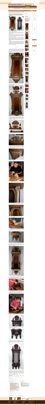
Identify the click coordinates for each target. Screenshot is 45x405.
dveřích (13, 84)
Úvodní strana (11, 9)
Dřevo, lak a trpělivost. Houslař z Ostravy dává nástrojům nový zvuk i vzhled (14, 385)
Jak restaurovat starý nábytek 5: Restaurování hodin (26, 9)
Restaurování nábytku (20, 9)
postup (11, 34)
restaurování (16, 314)
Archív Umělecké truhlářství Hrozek (13, 31)
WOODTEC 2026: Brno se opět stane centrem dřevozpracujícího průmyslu (14, 384)
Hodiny (27, 16)
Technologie (17, 9)
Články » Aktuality (26, 21)
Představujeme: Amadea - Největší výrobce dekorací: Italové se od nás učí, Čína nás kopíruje (14, 386)
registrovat (23, 395)
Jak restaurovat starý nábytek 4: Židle (24, 385)
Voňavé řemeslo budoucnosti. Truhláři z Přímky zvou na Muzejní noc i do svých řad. (14, 383)
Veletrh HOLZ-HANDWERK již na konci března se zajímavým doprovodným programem (14, 387)
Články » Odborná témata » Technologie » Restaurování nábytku (28, 18)
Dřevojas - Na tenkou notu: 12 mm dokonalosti (14, 390)
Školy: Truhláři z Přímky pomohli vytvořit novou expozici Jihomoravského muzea (14, 388)
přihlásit (19, 395)
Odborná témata (14, 9)
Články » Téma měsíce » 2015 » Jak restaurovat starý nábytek (28, 20)
